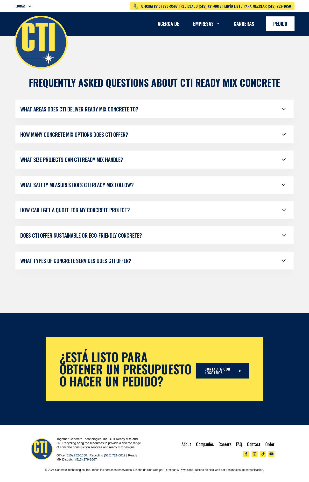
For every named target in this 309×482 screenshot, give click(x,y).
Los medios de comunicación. (245, 470)
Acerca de (168, 23)
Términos (170, 470)
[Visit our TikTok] (263, 454)
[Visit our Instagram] (255, 454)
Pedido (280, 23)
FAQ (239, 444)
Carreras (244, 23)
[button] (26, 6)
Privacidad (186, 470)
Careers (224, 444)
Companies (205, 444)
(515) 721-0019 (210, 6)
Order (269, 444)
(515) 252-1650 (279, 6)
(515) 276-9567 (166, 6)
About (186, 444)
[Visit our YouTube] (271, 454)
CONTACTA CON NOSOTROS (222, 370)
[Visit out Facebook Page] (246, 454)
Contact (253, 444)
